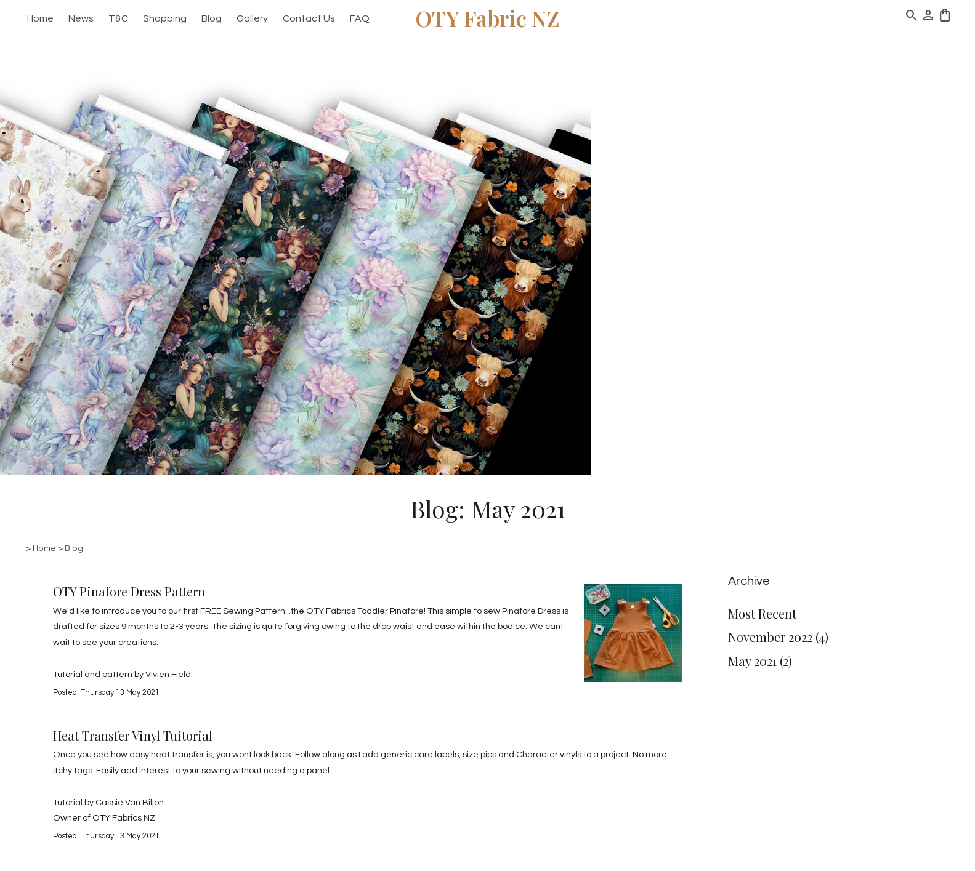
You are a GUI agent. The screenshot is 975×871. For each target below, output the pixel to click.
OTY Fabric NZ (487, 18)
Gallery (252, 18)
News (81, 18)
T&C (118, 18)
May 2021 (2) (760, 660)
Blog (211, 18)
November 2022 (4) (778, 636)
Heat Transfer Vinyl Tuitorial (132, 735)
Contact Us (309, 18)
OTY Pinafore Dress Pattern (129, 591)
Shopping (165, 18)
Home (40, 18)
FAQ (360, 18)
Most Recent (762, 613)
